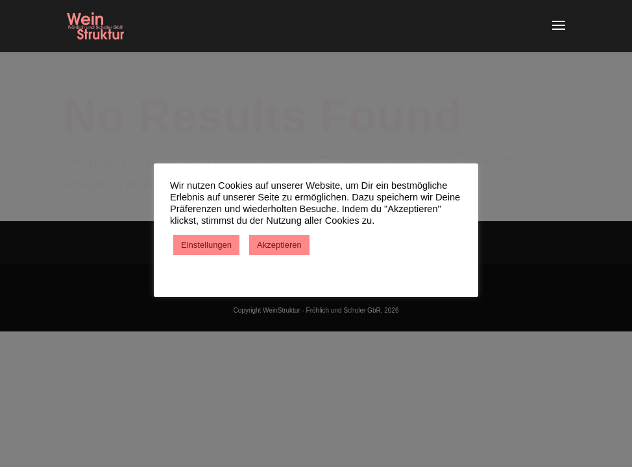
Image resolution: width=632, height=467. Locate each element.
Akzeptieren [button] (279, 245)
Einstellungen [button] (206, 245)
